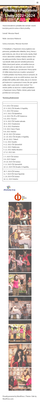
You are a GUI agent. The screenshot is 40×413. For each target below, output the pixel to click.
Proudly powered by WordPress (13, 396)
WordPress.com (8, 399)
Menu (37, 3)
